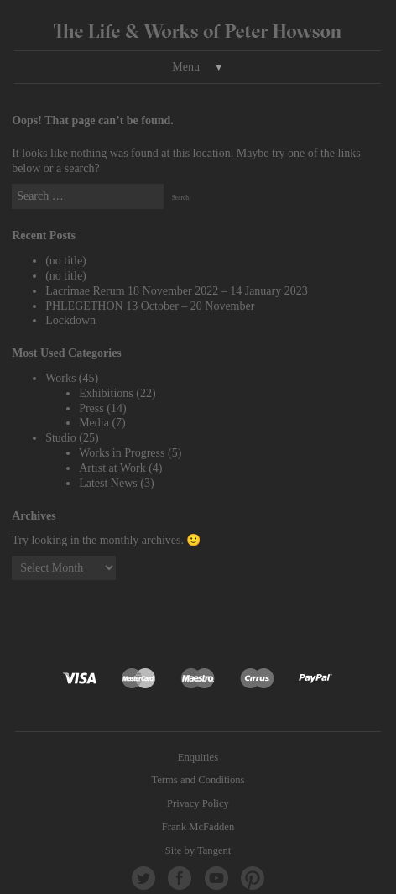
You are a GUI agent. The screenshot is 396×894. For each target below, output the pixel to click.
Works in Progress (121, 453)
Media (94, 422)
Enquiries (198, 757)
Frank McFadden (198, 827)
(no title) (65, 260)
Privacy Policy (198, 803)
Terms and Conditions (197, 780)
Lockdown (70, 320)
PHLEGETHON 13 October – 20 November (149, 306)
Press (91, 408)
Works (60, 378)
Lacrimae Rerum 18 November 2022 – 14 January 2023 (176, 291)
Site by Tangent (198, 850)
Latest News (108, 483)
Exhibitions (106, 393)
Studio (60, 437)
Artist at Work (112, 468)
